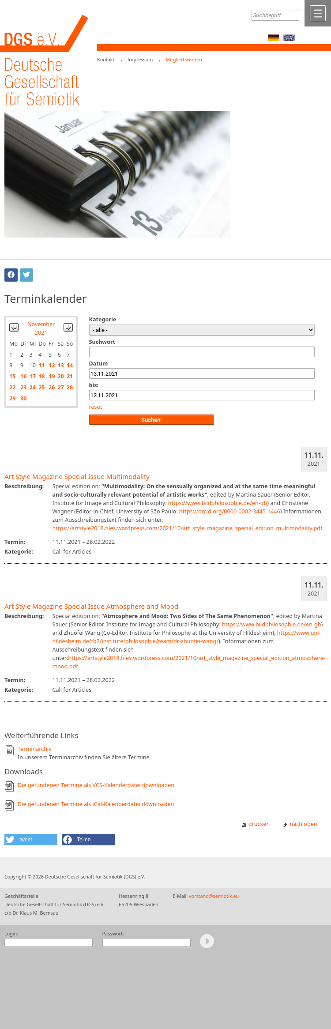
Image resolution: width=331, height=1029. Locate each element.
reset (95, 407)
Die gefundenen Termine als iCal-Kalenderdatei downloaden (96, 804)
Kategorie (103, 319)
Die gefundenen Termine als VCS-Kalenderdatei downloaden (96, 785)
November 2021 (41, 328)
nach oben (303, 824)
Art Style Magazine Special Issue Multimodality (77, 476)
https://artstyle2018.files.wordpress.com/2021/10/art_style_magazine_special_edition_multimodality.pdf (188, 528)
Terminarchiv (35, 749)
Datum (98, 363)
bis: (94, 385)
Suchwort (102, 342)
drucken (259, 824)
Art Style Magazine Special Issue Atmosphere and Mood (91, 606)
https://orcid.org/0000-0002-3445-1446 (229, 511)
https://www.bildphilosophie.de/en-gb (217, 503)
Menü (318, 13)
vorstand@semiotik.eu (214, 896)
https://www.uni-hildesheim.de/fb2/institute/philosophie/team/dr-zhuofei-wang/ (187, 637)
